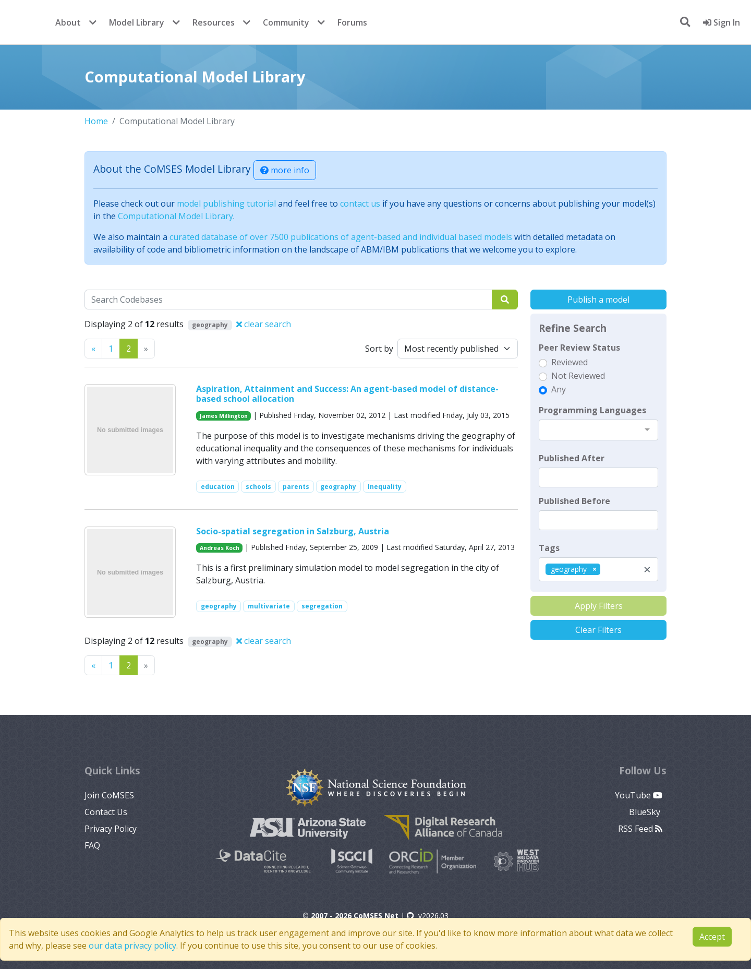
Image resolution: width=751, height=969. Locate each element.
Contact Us (105, 812)
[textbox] (598, 477)
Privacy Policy (110, 828)
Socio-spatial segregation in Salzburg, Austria (292, 531)
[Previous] (93, 348)
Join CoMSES (109, 795)
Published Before (574, 501)
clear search (263, 324)
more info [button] (284, 170)
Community (286, 22)
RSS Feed (640, 828)
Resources (213, 22)
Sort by (379, 348)
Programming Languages (592, 410)
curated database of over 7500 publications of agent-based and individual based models (340, 237)
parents (296, 486)
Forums (352, 22)
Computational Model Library (175, 216)
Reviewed (569, 362)
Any (558, 389)
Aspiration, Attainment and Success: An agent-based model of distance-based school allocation (347, 393)
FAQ (92, 845)
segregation (322, 606)
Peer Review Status (579, 347)
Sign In (721, 22)
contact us (360, 203)
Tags (549, 548)
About (68, 22)
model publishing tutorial (226, 203)
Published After (571, 458)
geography (338, 486)
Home (96, 121)
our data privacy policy (132, 945)
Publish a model (598, 299)
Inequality (385, 486)
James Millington (224, 416)
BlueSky (645, 812)
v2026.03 (428, 915)
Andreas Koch (219, 548)
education (218, 486)
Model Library (136, 22)
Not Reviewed (578, 375)
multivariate (269, 606)
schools (258, 486)
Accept (712, 936)
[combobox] (598, 430)
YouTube (638, 795)
